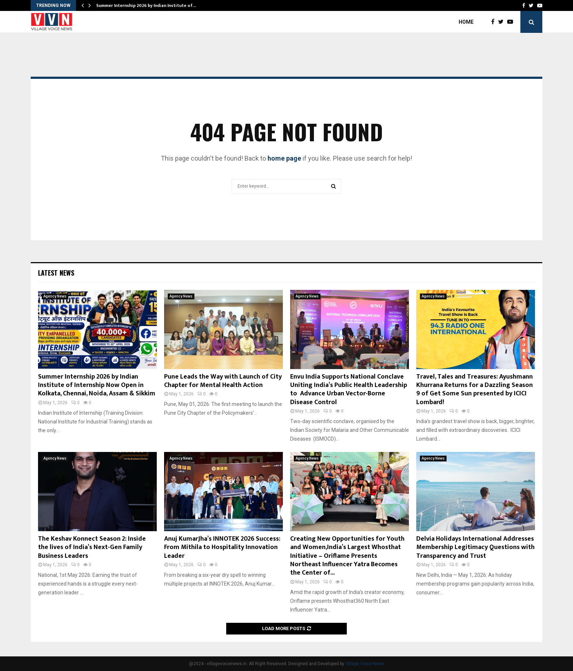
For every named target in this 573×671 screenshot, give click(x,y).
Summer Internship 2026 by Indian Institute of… (146, 5)
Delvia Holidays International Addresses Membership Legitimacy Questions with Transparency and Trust (475, 547)
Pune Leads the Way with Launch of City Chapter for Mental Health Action (223, 381)
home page (284, 158)
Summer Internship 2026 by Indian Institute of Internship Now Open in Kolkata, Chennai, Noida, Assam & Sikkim (96, 385)
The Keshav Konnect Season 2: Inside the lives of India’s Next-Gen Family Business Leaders (92, 547)
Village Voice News (364, 663)
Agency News (55, 296)
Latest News (56, 272)
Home (466, 22)
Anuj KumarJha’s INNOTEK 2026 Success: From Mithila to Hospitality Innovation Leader (222, 547)
